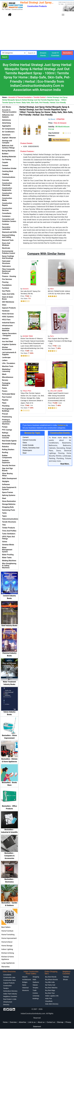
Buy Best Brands (50, 977)
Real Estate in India (9, 999)
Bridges (24, 982)
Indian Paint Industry (10, 994)
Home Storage (6, 946)
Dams (24, 985)
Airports (24, 977)
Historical (25, 988)
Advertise (22, 1022)
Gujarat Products (9, 983)
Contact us (51, 1022)
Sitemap (60, 1022)
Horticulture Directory (10, 991)
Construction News (9, 980)
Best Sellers (5, 927)
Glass (25, 443)
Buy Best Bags (50, 990)
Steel (24, 453)
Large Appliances (8, 963)
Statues (35, 985)
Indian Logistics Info (52, 996)
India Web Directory (51, 1004)
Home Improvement (9, 938)
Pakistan (66, 977)
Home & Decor (6, 942)
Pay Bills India (50, 982)
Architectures (26, 979)
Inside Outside (28, 445)
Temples (35, 988)
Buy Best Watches (51, 988)
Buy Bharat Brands (51, 979)
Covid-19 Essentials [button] (55, 54)
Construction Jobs (9, 977)
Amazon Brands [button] (43, 54)
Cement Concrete (29, 440)
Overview (13, 1022)
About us (41, 1022)
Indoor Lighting (7, 949)
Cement (26, 437)
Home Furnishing (7, 935)
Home (5, 1022)
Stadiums (36, 982)
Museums (25, 990)
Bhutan (65, 979)
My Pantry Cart (50, 985)
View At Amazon (60, 123)
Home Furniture (7, 931)
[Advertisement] (37, 34)
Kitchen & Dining (7, 953)
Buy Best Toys (50, 993)
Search (4, 57)
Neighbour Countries (10, 996)
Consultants (7, 975)
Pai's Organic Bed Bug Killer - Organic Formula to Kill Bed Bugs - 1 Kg (60, 341)
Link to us (32, 1022)
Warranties (5, 967)
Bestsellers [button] (67, 53)
